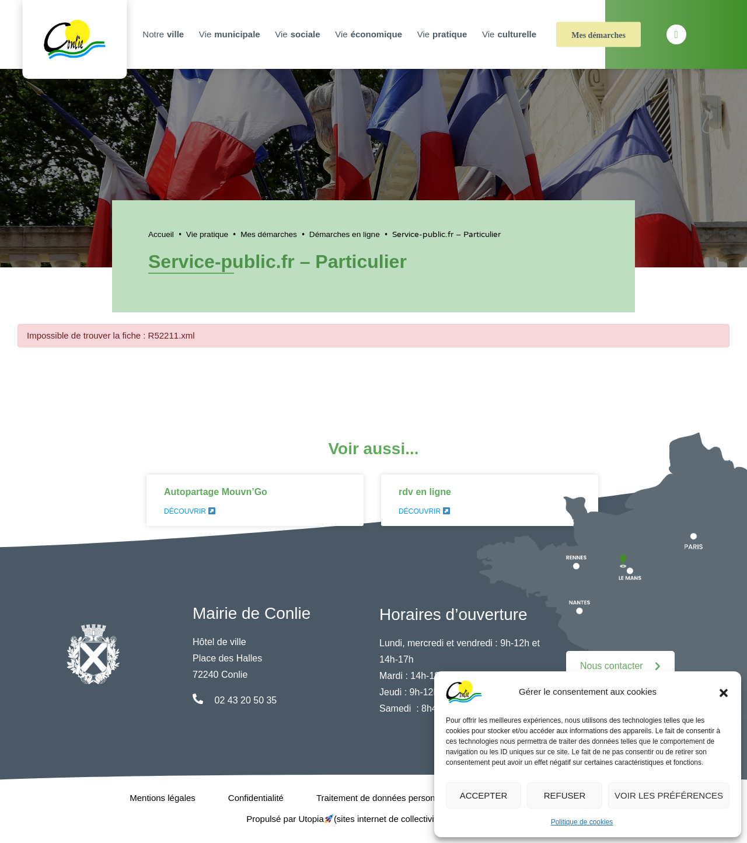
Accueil (161, 234)
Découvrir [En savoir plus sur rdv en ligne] (424, 511)
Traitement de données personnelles (387, 798)
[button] (723, 692)
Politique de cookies (582, 822)
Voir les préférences (669, 795)
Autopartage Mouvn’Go (215, 492)
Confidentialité (256, 798)
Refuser (565, 795)
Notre (164, 34)
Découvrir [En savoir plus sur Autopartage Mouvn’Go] (189, 511)
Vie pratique (207, 234)
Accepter (484, 795)
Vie (231, 34)
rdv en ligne (425, 492)
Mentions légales (163, 798)
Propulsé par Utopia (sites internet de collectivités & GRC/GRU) (373, 819)
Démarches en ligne (344, 234)
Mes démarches (598, 35)
